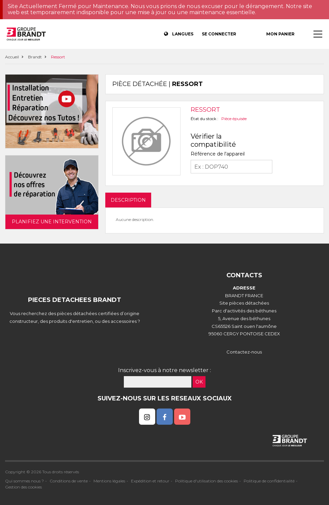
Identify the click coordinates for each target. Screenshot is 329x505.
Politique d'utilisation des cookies (206, 480)
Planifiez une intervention (52, 222)
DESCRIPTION (128, 200)
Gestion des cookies (23, 486)
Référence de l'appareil (218, 154)
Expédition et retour (150, 480)
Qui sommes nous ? (24, 480)
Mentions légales (109, 480)
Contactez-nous (244, 352)
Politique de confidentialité (269, 480)
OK (199, 382)
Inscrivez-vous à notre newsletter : (164, 370)
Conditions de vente (69, 480)
